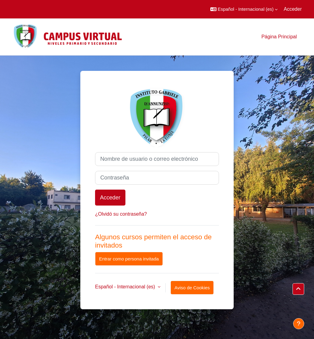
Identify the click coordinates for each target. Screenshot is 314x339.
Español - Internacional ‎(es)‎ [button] (125, 286)
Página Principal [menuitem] (279, 36)
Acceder (293, 9)
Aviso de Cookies (192, 287)
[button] (244, 9)
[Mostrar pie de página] (298, 323)
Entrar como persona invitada (129, 258)
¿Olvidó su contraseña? (121, 214)
